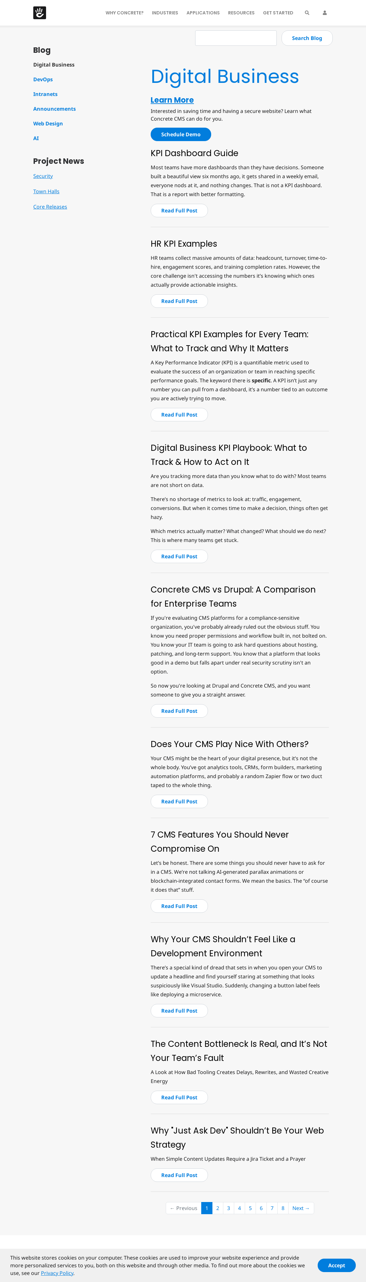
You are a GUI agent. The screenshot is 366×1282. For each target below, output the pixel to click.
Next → (301, 1208)
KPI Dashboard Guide (194, 153)
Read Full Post (179, 210)
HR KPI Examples (184, 244)
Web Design (48, 123)
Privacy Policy (57, 1276)
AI (36, 138)
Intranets (45, 94)
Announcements (54, 108)
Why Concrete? (125, 13)
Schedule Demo (181, 134)
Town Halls (46, 191)
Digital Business (54, 64)
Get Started (278, 13)
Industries (165, 13)
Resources (241, 13)
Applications (203, 13)
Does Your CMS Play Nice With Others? (230, 744)
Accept (336, 1268)
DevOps (43, 79)
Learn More (172, 100)
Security (43, 175)
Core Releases (50, 206)
